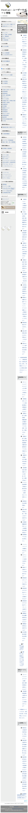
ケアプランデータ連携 (7, 74)
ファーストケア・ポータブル (9, 160)
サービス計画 (6, 98)
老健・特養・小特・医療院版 (9, 142)
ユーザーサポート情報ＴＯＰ (9, 24)
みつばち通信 (6, 46)
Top (1, 15)
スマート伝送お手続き (7, 190)
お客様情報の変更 (6, 192)
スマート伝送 (6, 155)
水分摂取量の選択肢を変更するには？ (24, 636)
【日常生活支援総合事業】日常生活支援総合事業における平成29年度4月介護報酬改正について (24, 179)
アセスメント (6, 97)
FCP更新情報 (5, 40)
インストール (6, 172)
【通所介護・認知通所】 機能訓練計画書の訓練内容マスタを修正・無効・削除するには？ (24, 424)
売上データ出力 (6, 113)
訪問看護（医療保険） (7, 148)
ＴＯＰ (21, 20)
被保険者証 (5, 93)
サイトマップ (6, 199)
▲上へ (25, 800)
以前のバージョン (6, 38)
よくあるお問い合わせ (7, 54)
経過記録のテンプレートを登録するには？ (24, 582)
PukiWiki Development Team (17, 808)
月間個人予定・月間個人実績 (9, 100)
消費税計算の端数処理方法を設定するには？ (24, 617)
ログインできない (6, 177)
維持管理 (5, 117)
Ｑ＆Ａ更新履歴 (6, 52)
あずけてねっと (6, 156)
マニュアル (5, 32)
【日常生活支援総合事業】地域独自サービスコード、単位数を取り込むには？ (24, 158)
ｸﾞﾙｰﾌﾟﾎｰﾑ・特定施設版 (8, 140)
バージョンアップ (6, 174)
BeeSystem (16, 806)
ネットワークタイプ (7, 176)
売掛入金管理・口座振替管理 (9, 162)
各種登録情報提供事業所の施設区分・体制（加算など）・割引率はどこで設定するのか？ (24, 60)
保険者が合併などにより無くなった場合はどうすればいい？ (24, 121)
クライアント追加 (6, 186)
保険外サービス (6, 108)
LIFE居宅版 (5, 81)
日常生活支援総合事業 (7, 119)
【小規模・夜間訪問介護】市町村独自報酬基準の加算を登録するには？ (24, 220)
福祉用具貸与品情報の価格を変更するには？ (24, 776)
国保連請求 (5, 109)
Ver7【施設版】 (6, 36)
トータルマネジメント (7, 166)
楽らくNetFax (5, 158)
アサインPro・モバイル (8, 164)
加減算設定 (5, 104)
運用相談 (5, 184)
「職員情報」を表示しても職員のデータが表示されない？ (24, 41)
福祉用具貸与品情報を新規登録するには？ (24, 786)
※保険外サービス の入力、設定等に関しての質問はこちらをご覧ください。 (23, 713)
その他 (4, 120)
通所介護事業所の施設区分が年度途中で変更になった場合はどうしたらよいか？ (24, 88)
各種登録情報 (6, 115)
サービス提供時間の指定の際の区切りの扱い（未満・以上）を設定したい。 (24, 491)
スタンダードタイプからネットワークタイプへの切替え (9, 189)
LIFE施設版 (5, 83)
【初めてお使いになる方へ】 (9, 89)
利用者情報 (5, 91)
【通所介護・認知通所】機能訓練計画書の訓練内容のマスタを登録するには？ (24, 445)
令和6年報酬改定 (6, 61)
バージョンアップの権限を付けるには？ (24, 548)
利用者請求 (5, 111)
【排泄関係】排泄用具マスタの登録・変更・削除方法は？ (24, 474)
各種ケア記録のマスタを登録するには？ (24, 571)
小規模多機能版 (6, 133)
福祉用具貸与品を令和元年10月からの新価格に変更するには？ (24, 763)
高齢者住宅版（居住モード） (9, 127)
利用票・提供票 (6, 102)
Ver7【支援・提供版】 (7, 34)
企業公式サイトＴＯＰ (7, 26)
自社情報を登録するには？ (24, 75)
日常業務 (5, 106)
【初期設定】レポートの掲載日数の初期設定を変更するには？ (24, 405)
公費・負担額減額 (6, 95)
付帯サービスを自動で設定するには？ (21, 646)
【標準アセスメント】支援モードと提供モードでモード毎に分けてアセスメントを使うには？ (21, 658)
